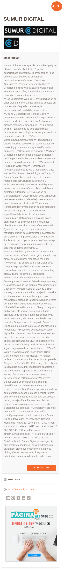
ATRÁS (56, 6)
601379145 (14, 479)
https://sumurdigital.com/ (21, 489)
